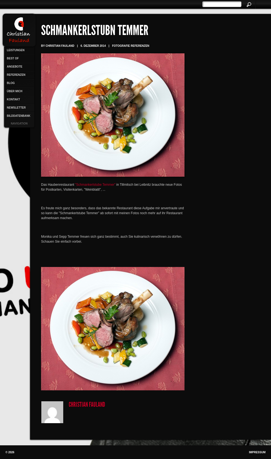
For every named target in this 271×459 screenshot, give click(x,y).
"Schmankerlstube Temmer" (95, 185)
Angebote (14, 66)
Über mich (14, 91)
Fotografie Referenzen (130, 45)
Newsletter (16, 107)
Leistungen (15, 50)
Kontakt (13, 99)
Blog (11, 83)
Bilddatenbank (18, 115)
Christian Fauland (87, 405)
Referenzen (16, 74)
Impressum (257, 452)
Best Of (13, 58)
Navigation (19, 123)
